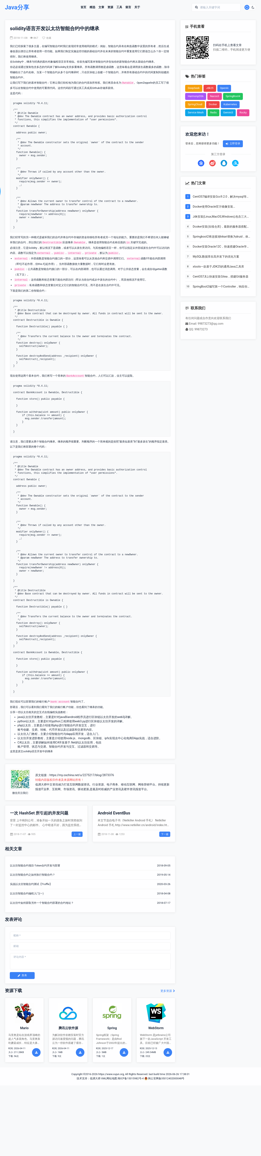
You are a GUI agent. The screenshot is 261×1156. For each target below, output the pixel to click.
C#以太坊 (24, 742)
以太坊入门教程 (28, 734)
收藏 (46, 38)
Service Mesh (196, 112)
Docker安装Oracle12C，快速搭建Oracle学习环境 (221, 247)
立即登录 (233, 143)
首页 (83, 7)
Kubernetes (230, 104)
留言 (128, 7)
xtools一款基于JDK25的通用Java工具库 (218, 266)
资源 (110, 7)
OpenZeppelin (145, 82)
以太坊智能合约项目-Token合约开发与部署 (35, 865)
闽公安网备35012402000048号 (164, 1078)
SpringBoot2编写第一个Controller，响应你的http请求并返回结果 (221, 287)
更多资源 (167, 991)
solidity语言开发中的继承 (38, 751)
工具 (119, 7)
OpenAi (224, 88)
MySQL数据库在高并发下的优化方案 (216, 256)
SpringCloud (195, 104)
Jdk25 (209, 88)
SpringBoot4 (233, 96)
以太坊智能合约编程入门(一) (27, 893)
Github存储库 (100, 88)
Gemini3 (228, 112)
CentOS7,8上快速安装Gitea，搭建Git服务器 (220, 276)
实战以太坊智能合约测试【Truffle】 (31, 884)
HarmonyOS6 (195, 96)
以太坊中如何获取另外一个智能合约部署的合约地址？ (42, 903)
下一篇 (164, 834)
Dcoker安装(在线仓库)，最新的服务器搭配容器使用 (221, 227)
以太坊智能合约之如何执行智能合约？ (32, 875)
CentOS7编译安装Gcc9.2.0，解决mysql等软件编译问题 (221, 197)
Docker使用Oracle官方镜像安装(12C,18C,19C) (213, 207)
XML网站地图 (109, 1078)
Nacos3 (214, 96)
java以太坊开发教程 (30, 717)
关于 (137, 7)
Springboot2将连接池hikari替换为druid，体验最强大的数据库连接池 (220, 237)
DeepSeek (194, 88)
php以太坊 (24, 725)
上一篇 (77, 834)
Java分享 (17, 7)
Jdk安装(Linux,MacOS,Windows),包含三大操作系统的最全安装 (221, 217)
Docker (213, 104)
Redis (213, 112)
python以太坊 (26, 721)
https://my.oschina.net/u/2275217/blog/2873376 (82, 775)
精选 (92, 7)
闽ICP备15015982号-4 (131, 1078)
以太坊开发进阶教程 (30, 738)
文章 (101, 7)
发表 (22, 975)
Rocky (243, 112)
